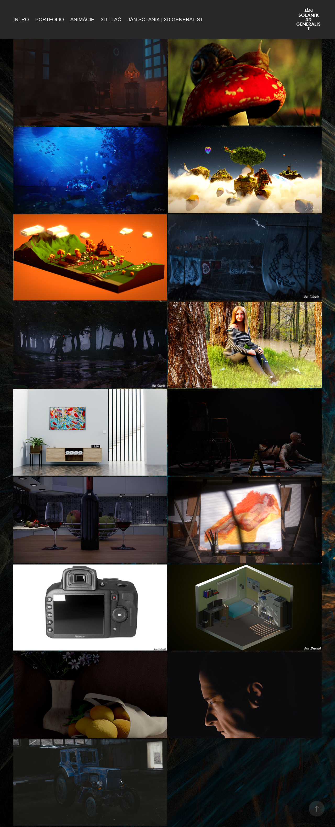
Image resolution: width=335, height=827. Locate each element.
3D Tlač (111, 19)
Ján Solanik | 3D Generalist (165, 19)
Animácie (82, 19)
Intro (21, 19)
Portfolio (49, 19)
